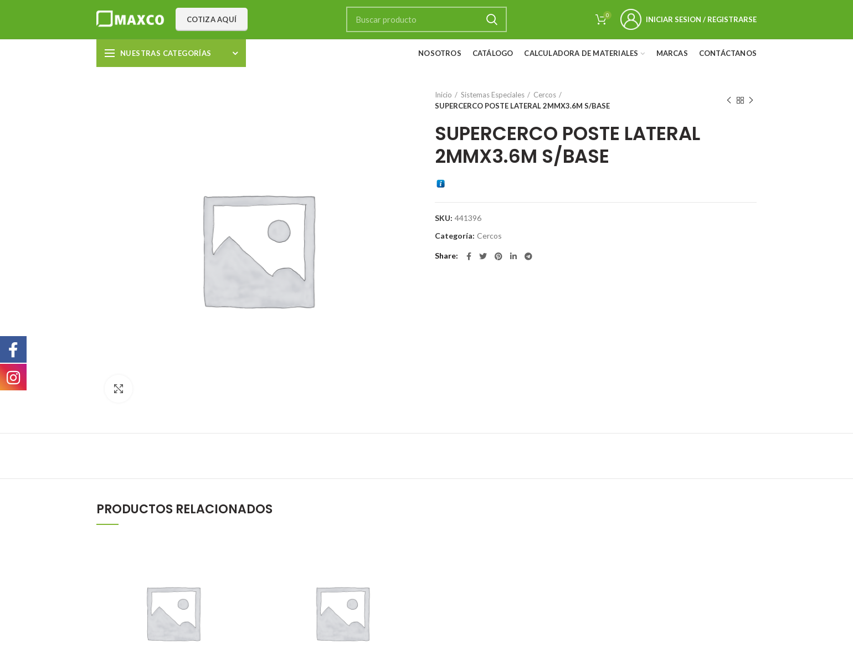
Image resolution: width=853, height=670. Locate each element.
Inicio (443, 94)
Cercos (544, 94)
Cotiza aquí (212, 19)
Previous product (729, 100)
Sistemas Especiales (493, 94)
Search (492, 19)
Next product (751, 100)
